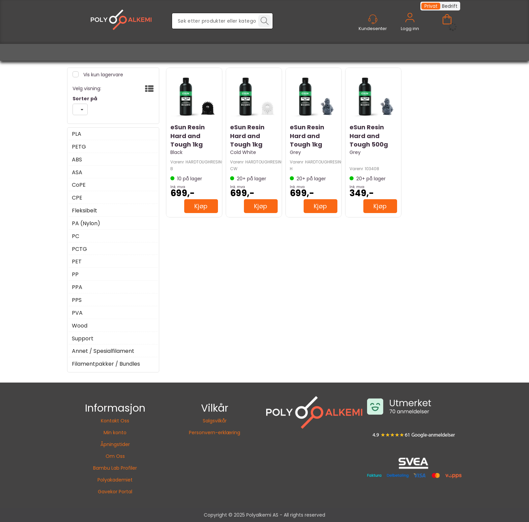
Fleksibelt (84, 210)
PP (75, 274)
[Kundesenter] (372, 19)
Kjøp (201, 206)
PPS (77, 300)
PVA (77, 313)
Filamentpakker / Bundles (106, 364)
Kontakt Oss (115, 420)
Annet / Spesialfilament (103, 351)
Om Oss (115, 456)
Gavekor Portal (115, 491)
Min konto (115, 432)
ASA (77, 172)
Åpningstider (115, 444)
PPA (77, 287)
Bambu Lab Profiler (115, 468)
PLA (76, 134)
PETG (79, 147)
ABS (77, 159)
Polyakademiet (115, 479)
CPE (77, 198)
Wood (79, 326)
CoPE (79, 185)
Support (82, 338)
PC (75, 236)
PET (77, 261)
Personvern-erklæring (214, 432)
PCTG (79, 249)
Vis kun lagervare (102, 74)
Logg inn (409, 25)
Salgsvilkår (215, 420)
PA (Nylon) (86, 223)
